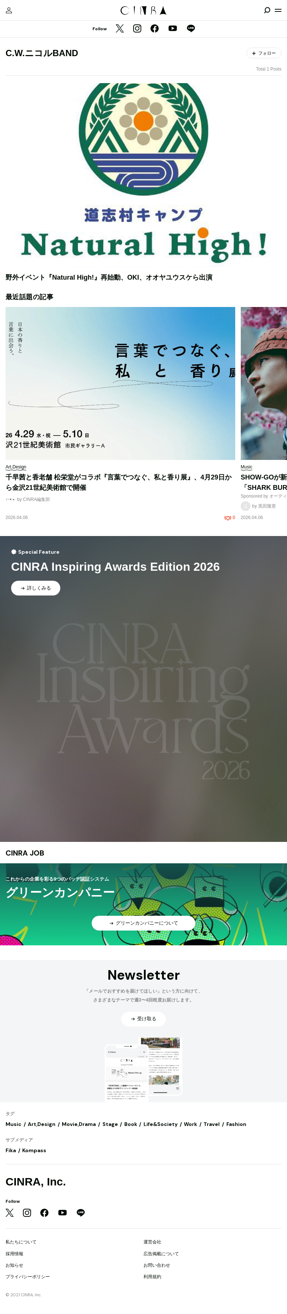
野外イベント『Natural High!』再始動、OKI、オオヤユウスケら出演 (109, 277)
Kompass (34, 1150)
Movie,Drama (79, 1124)
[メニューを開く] (278, 10)
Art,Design (41, 1124)
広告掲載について (161, 1253)
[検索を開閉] (267, 10)
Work (190, 1124)
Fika (11, 1150)
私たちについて (21, 1242)
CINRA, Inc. (36, 1181)
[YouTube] (173, 29)
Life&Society (161, 1124)
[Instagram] (137, 29)
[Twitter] (120, 29)
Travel (211, 1124)
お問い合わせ (157, 1265)
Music (13, 1124)
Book (130, 1124)
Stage (110, 1124)
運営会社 (152, 1242)
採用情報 (14, 1253)
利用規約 (152, 1276)
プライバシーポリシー (28, 1276)
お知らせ (14, 1265)
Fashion (236, 1124)
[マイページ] (8, 10)
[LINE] (191, 29)
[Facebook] (155, 29)
